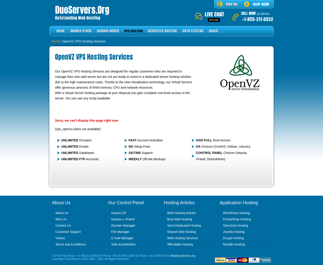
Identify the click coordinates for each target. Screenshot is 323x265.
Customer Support (68, 232)
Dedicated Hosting (162, 31)
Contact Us (63, 225)
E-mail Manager (122, 238)
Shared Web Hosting (181, 232)
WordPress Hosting (236, 213)
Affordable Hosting (180, 244)
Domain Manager (123, 225)
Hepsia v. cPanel (123, 219)
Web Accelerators (123, 244)
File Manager (120, 232)
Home (61, 31)
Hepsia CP (118, 213)
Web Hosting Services (182, 238)
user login (261, 4)
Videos (60, 238)
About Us (61, 213)
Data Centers (192, 31)
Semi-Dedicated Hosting (184, 225)
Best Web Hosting (179, 219)
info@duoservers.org (182, 255)
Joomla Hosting (234, 232)
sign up (231, 4)
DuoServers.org (82, 9)
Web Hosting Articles (181, 213)
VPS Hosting (133, 31)
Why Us (60, 219)
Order (213, 31)
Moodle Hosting (234, 244)
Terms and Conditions (70, 244)
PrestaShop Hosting (237, 219)
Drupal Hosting (233, 238)
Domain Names (108, 31)
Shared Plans (81, 31)
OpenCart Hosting (235, 225)
